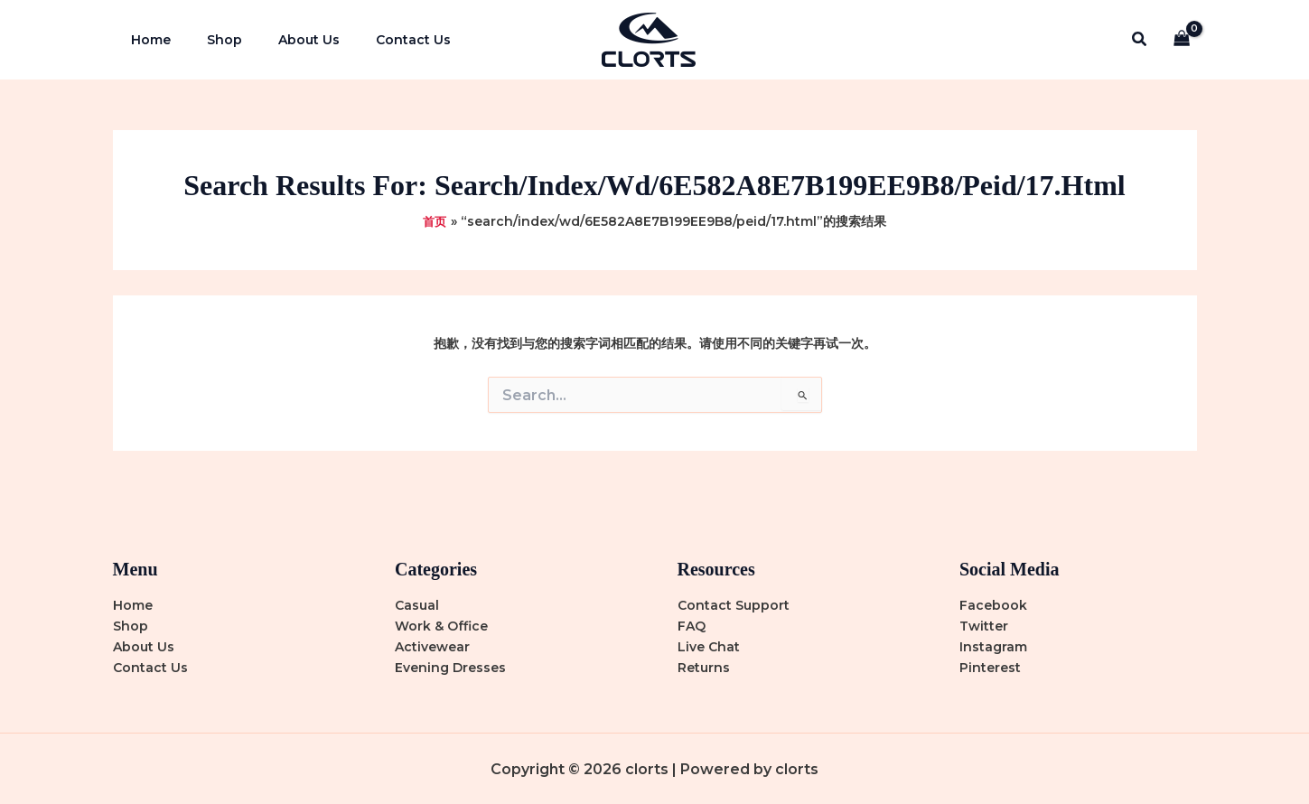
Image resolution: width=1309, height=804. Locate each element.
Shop (208, 40)
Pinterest (990, 667)
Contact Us (375, 40)
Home (145, 40)
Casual (417, 605)
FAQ (692, 626)
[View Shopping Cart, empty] (1181, 40)
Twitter (983, 626)
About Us (282, 40)
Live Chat (709, 647)
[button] (1140, 39)
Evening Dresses (450, 667)
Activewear (432, 647)
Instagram (993, 647)
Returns (704, 667)
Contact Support (734, 605)
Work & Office (441, 626)
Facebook (993, 605)
